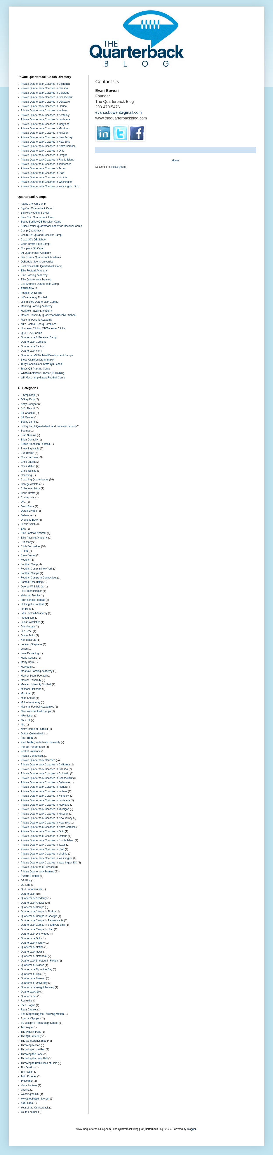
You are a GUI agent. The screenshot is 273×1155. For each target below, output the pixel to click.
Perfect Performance (33, 746)
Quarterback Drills (31, 938)
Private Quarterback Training (37, 871)
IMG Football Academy (34, 613)
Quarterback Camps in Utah (37, 929)
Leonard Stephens (31, 644)
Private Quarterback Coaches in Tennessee (46, 164)
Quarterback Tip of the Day (36, 969)
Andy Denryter (29, 404)
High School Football (33, 599)
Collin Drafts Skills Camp (35, 243)
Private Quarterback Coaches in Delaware (45, 101)
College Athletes (30, 484)
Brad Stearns (28, 435)
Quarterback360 (30, 991)
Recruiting (27, 1000)
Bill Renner (27, 417)
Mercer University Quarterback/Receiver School (48, 315)
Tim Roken (27, 1071)
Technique (27, 1027)
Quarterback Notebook (34, 956)
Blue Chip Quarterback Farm (37, 217)
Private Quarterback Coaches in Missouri (44, 132)
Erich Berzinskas (30, 546)
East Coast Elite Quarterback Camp (41, 266)
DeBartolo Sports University (37, 261)
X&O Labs (27, 1103)
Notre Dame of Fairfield (34, 728)
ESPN (24, 550)
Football (25, 559)
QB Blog (26, 880)
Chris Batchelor (30, 457)
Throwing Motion (30, 1045)
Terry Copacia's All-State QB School (42, 364)
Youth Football (29, 1112)
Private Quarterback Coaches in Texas (43, 168)
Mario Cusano (29, 657)
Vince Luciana (29, 1085)
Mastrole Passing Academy (36, 310)
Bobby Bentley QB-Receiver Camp (41, 221)
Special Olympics (31, 1018)
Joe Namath (28, 626)
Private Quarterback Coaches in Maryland (45, 124)
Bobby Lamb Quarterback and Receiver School (48, 426)
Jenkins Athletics (30, 622)
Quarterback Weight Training (37, 987)
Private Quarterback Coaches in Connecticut (47, 97)
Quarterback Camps (32, 907)
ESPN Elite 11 (29, 288)
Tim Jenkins (28, 1067)
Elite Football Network (33, 533)
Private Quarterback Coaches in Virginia (44, 177)
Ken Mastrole (28, 639)
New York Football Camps (36, 711)
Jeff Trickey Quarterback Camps (39, 301)
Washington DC (30, 1094)
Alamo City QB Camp (33, 203)
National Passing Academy (36, 319)
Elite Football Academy (34, 270)
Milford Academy (30, 702)
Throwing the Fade (32, 1054)
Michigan (26, 693)
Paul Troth (27, 737)
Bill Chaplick (28, 412)
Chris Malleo (28, 466)
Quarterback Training (33, 978)
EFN (23, 528)
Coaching (26, 475)
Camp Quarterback (32, 230)
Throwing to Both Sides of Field (39, 1063)
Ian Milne (26, 608)
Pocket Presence (31, 751)
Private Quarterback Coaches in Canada (44, 88)
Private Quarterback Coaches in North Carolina (48, 146)
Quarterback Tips (31, 973)
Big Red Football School (35, 212)
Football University (31, 292)
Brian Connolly (29, 439)
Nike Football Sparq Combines (38, 324)
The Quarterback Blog (33, 1040)
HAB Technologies (31, 590)
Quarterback (28, 893)
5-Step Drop (28, 399)
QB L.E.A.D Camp (31, 333)
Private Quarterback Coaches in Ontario (44, 835)
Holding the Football (32, 604)
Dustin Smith (28, 524)
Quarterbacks (29, 996)
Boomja (25, 430)
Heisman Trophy (30, 595)
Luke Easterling (30, 653)
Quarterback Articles (32, 902)
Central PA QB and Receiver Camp (41, 235)
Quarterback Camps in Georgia (39, 916)
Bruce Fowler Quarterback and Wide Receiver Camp (51, 226)
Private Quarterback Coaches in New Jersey (46, 137)
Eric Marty (27, 542)
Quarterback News (31, 951)
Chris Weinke (28, 470)
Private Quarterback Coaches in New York (45, 141)
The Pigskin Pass (31, 1031)
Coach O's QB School (33, 239)
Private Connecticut (32, 755)
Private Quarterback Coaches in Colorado (45, 92)
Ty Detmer (27, 1080)
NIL (23, 724)
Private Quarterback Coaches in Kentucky (45, 115)
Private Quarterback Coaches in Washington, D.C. (50, 186)
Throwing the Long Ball (34, 1058)
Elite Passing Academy (34, 275)
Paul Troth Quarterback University (40, 742)
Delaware (26, 515)
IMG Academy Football (34, 297)
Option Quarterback (32, 733)
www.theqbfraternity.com (35, 1098)
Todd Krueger (29, 1076)
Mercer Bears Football (34, 675)
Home (175, 160)
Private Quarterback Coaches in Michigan (45, 128)
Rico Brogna (28, 1005)
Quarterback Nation (32, 947)
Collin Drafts (28, 493)
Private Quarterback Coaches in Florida (44, 106)
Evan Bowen (28, 555)
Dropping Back (29, 519)
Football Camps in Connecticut (38, 577)
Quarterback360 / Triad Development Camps (47, 355)
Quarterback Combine (33, 341)
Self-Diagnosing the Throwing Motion (42, 1013)
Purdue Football (30, 875)
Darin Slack (27, 506)
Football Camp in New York (36, 568)
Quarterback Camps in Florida (38, 911)
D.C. (23, 501)
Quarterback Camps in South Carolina (43, 924)
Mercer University (31, 680)
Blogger (191, 1129)
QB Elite (25, 884)
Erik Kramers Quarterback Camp (40, 283)
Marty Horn (27, 662)
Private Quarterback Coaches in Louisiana (45, 119)
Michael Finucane (31, 689)
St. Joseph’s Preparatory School (39, 1022)
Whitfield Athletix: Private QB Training (42, 373)
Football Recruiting (32, 582)
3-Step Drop (28, 395)
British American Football (35, 443)
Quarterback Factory (33, 346)
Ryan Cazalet (29, 1009)
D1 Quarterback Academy (36, 252)
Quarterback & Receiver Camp (38, 337)
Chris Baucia (28, 461)
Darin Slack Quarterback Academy (41, 257)
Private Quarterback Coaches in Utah (42, 172)
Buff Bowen (27, 452)
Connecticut (28, 497)
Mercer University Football (36, 684)
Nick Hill (25, 720)
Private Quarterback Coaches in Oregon (44, 155)
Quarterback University (34, 982)
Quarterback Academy (34, 898)
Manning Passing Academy (36, 306)
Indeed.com (28, 617)
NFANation (27, 715)
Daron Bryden (29, 510)
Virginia (25, 1089)
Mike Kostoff (28, 697)
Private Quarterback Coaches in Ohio (42, 150)
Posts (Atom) (118, 166)
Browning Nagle (30, 448)
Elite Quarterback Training (36, 279)
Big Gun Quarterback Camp (37, 208)
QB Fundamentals (31, 889)
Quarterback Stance (32, 965)
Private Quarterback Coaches (38, 760)
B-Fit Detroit (28, 408)
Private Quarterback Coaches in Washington (46, 181)
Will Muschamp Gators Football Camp (43, 377)
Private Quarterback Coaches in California (45, 83)
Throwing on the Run (33, 1049)
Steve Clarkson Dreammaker (37, 359)
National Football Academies (37, 706)
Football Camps (30, 573)
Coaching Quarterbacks (34, 479)
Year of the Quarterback (35, 1107)
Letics (24, 648)
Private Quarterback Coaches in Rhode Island (47, 159)
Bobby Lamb (28, 421)
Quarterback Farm (31, 350)
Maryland (26, 666)
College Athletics (30, 488)
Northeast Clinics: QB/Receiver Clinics (43, 328)
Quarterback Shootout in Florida (39, 960)
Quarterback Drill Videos (35, 933)
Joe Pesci (26, 631)
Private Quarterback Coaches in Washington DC (49, 862)
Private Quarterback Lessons (38, 866)
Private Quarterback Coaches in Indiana (44, 110)
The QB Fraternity (31, 1036)
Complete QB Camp (32, 248)
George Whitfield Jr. (32, 586)
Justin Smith (28, 635)
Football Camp (29, 564)
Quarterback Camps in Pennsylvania (42, 920)
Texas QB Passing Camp (35, 368)
